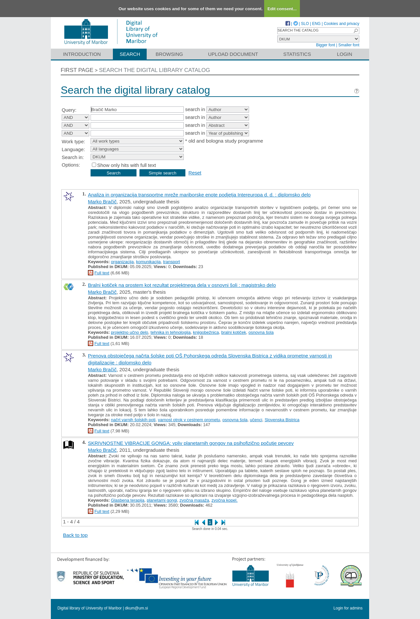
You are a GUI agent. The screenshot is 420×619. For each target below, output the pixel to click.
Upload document (233, 54)
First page (77, 70)
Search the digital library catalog (154, 70)
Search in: (73, 157)
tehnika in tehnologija (171, 332)
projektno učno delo (129, 332)
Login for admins (348, 608)
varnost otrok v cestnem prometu (189, 419)
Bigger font (325, 45)
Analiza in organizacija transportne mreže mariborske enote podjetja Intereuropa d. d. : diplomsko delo (199, 194)
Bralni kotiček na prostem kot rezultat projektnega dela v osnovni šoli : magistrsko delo (182, 285)
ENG (316, 23)
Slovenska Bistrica (281, 419)
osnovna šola (261, 332)
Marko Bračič (102, 201)
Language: (73, 149)
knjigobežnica (206, 332)
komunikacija (148, 261)
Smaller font (348, 45)
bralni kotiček (233, 332)
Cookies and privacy (341, 23)
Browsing (169, 54)
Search (130, 54)
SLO (305, 23)
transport (171, 261)
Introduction (82, 54)
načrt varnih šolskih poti (133, 419)
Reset (194, 172)
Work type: (73, 141)
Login (344, 54)
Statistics (297, 54)
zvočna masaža (194, 500)
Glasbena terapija (127, 500)
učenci (256, 419)
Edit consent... (282, 8)
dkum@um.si (136, 608)
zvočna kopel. (225, 500)
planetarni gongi (162, 500)
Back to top (75, 535)
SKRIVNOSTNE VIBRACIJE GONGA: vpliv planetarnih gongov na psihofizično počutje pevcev (191, 443)
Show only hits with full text (126, 165)
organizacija (122, 261)
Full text (102, 272)
